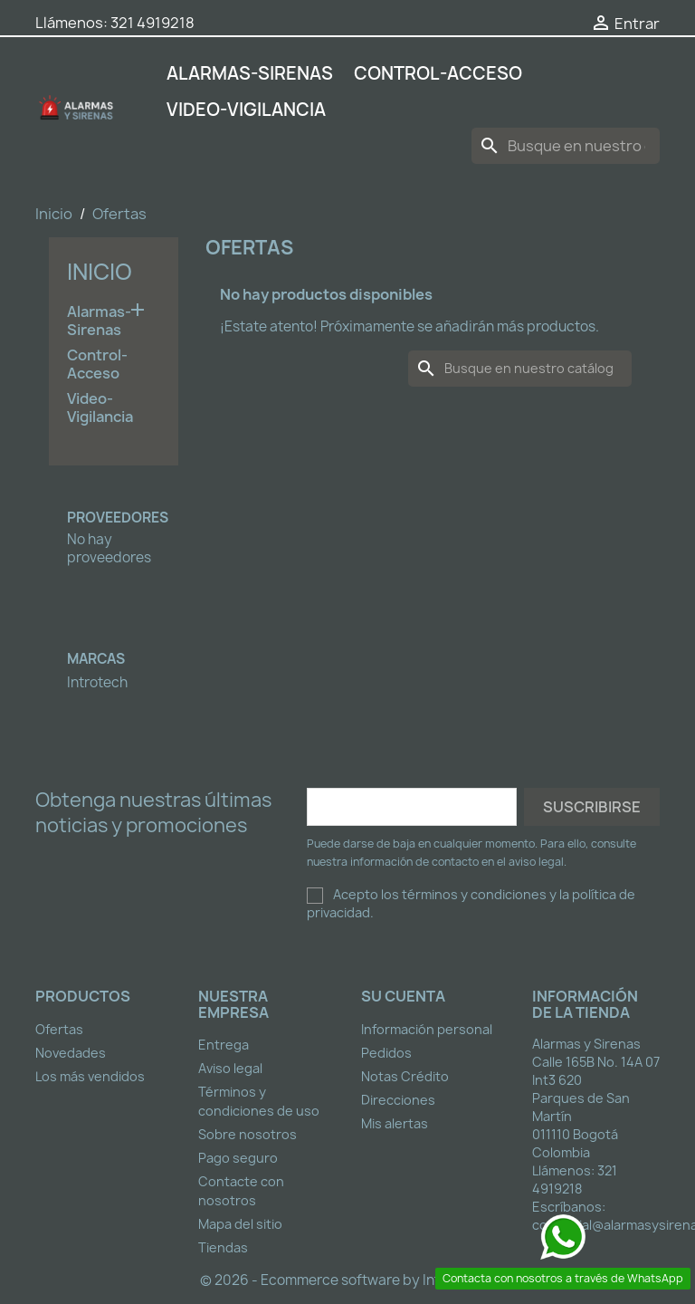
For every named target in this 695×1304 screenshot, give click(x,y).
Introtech (97, 683)
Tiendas (223, 1247)
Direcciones (398, 1099)
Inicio (99, 271)
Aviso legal (230, 1068)
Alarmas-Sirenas (250, 73)
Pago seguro (238, 1157)
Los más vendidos (90, 1076)
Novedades (70, 1052)
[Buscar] (565, 146)
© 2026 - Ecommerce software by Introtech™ (348, 1280)
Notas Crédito (405, 1076)
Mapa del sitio (240, 1223)
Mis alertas (394, 1123)
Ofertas (59, 1029)
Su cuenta (403, 996)
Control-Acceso (438, 73)
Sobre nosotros (247, 1134)
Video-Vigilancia (246, 109)
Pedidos (386, 1052)
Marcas (96, 658)
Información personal (426, 1029)
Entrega (223, 1044)
